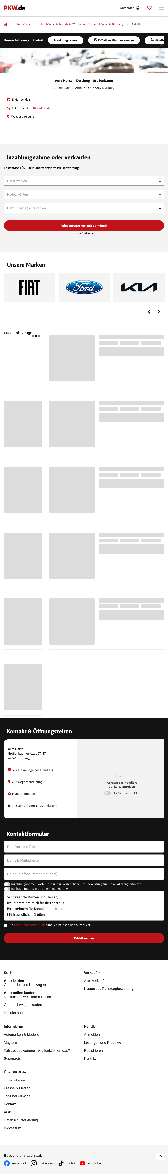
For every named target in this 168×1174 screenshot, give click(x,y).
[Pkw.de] (6, 24)
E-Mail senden (21, 99)
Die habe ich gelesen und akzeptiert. (50, 924)
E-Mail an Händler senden (114, 40)
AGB (7, 1112)
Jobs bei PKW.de (17, 1096)
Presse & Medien (17, 1088)
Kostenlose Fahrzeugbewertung (108, 989)
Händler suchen (16, 1013)
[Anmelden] (129, 8)
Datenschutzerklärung (29, 924)
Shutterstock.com (149, 59)
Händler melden (21, 793)
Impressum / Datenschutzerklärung (32, 805)
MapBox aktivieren (123, 793)
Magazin (10, 1043)
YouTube (94, 1163)
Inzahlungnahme (66, 40)
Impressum (12, 1128)
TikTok (71, 1163)
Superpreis (12, 1058)
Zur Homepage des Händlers (30, 770)
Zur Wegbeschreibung (25, 782)
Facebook (19, 1163)
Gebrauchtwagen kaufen (23, 1005)
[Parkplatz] (149, 7)
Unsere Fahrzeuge (16, 40)
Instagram (46, 1163)
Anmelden (92, 1035)
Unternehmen (14, 1080)
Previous (149, 312)
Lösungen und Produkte (102, 1043)
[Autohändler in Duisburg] (108, 24)
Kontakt (38, 40)
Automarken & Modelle (21, 1035)
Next (159, 312)
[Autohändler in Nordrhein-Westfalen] (62, 24)
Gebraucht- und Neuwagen (44, 983)
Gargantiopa (126, 59)
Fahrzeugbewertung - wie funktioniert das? (37, 1050)
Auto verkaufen (95, 981)
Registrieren (93, 1050)
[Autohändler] (24, 24)
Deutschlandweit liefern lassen (44, 995)
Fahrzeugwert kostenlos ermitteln (84, 225)
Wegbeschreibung (22, 116)
